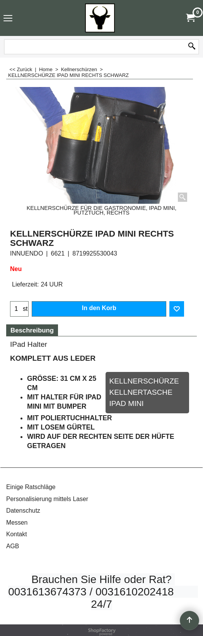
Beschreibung (32, 330)
